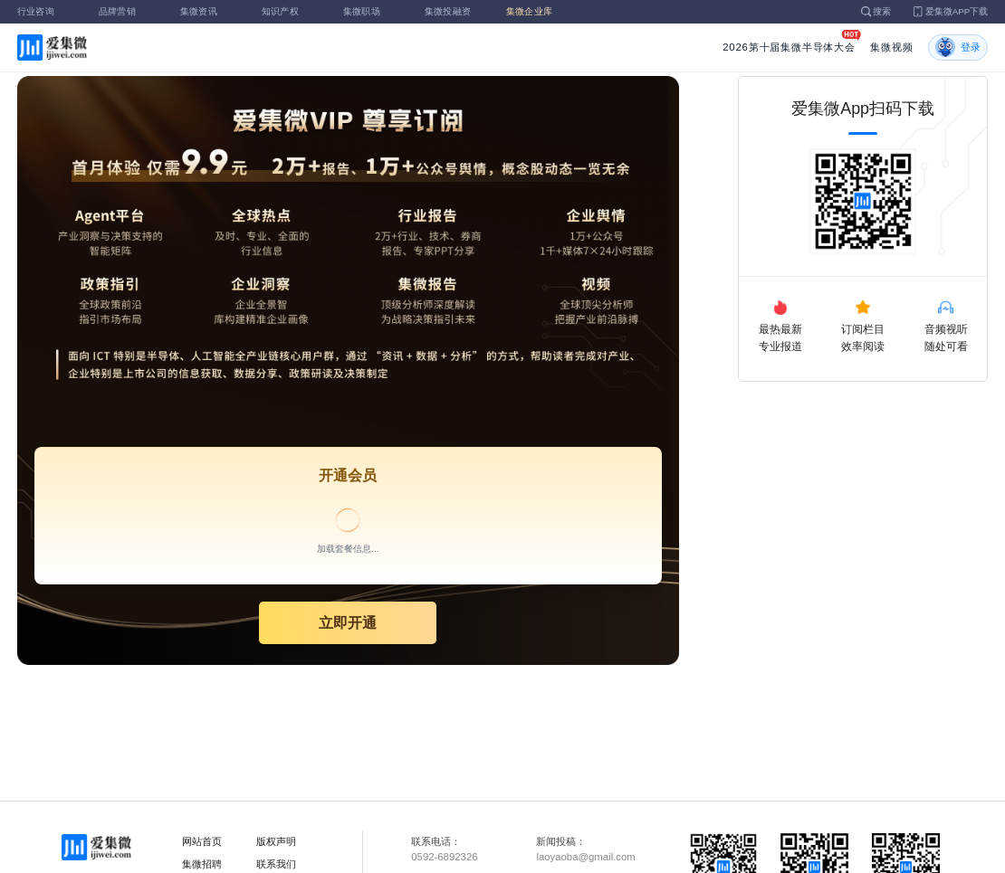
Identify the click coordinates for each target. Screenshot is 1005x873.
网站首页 (202, 841)
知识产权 (291, 11)
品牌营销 (128, 11)
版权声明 (276, 841)
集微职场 (372, 11)
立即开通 (348, 622)
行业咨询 (46, 11)
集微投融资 (454, 11)
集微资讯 (209, 11)
